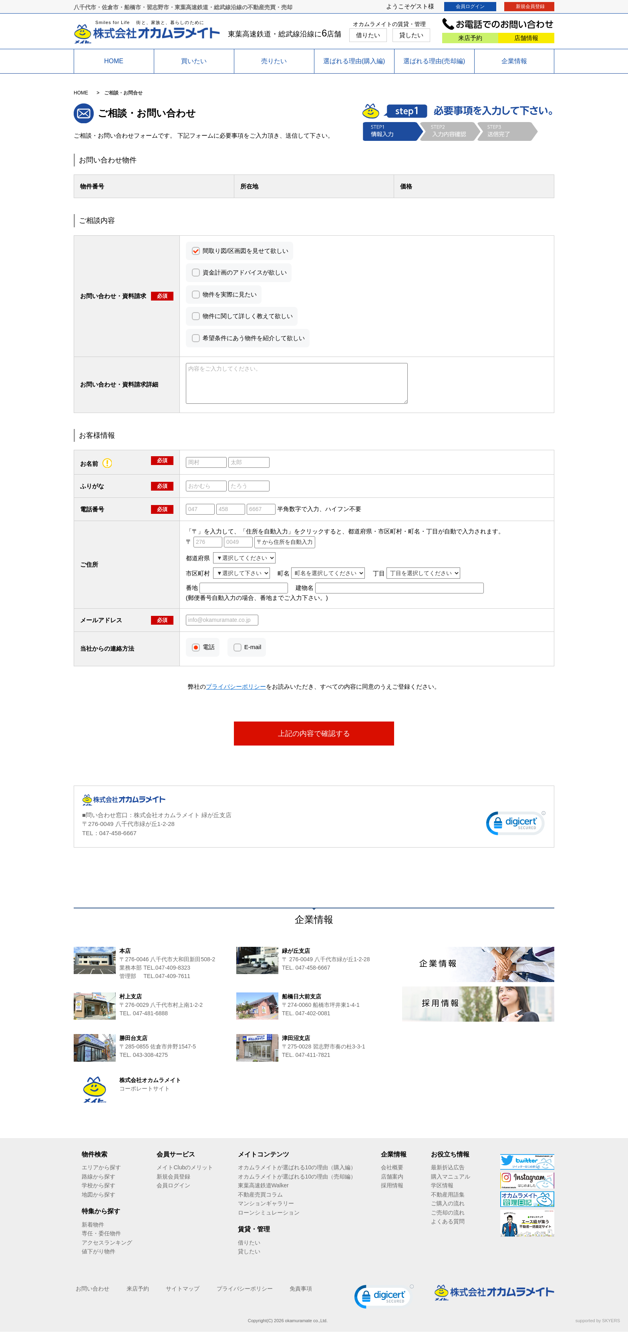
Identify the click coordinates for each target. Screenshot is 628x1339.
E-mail (253, 654)
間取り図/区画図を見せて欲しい (245, 250)
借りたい (368, 35)
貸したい (411, 35)
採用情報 (392, 1192)
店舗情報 (526, 37)
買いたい (194, 61)
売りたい (274, 61)
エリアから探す (101, 1174)
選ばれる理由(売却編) (434, 61)
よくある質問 (448, 1228)
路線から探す (98, 1184)
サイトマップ (182, 1296)
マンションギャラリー (266, 1210)
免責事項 (301, 1296)
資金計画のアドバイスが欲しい (245, 272)
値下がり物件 (98, 1258)
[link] (516, 832)
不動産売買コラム (260, 1202)
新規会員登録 (530, 6)
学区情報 (442, 1192)
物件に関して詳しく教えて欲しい (248, 316)
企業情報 (514, 61)
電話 (209, 654)
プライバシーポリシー (245, 1296)
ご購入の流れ (448, 1210)
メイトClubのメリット (185, 1174)
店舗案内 (392, 1184)
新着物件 (93, 1232)
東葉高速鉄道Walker (263, 1192)
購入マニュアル (450, 1184)
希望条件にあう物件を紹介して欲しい (254, 338)
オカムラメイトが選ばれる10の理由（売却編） (297, 1184)
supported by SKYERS (598, 1327)
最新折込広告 (448, 1174)
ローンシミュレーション (269, 1220)
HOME (113, 61)
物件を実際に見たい (230, 294)
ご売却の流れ (448, 1220)
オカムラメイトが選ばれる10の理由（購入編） (297, 1174)
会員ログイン (470, 6)
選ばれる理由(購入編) (354, 61)
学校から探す (98, 1192)
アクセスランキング (107, 1250)
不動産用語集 (448, 1202)
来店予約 (470, 37)
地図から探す (98, 1202)
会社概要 (392, 1174)
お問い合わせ (92, 1296)
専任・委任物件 (101, 1240)
